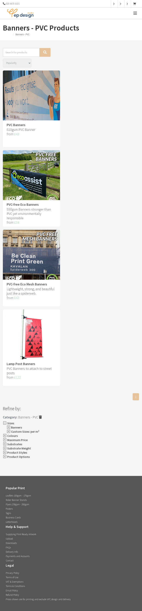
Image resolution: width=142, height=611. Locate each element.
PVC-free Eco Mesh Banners (27, 284)
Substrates (12, 444)
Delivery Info (12, 551)
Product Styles (15, 452)
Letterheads (12, 522)
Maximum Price (15, 440)
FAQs (8, 547)
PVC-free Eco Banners (23, 204)
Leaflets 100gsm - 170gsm (18, 495)
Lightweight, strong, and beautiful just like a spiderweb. (31, 291)
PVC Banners (16, 125)
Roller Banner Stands (16, 500)
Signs (8, 513)
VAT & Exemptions (14, 581)
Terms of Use (12, 577)
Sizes (8, 423)
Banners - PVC (30, 417)
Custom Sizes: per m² (23, 431)
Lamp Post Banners (21, 364)
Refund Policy (12, 595)
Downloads (11, 543)
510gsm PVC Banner (21, 129)
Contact (10, 560)
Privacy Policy (12, 573)
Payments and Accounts (18, 556)
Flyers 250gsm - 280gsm (17, 504)
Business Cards (13, 517)
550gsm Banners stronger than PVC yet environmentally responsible (29, 213)
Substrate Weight (17, 448)
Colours (10, 436)
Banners (14, 427)
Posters (9, 508)
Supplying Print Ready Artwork (21, 534)
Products (7, 34)
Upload (9, 538)
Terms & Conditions (15, 586)
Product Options (16, 457)
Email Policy (12, 590)
